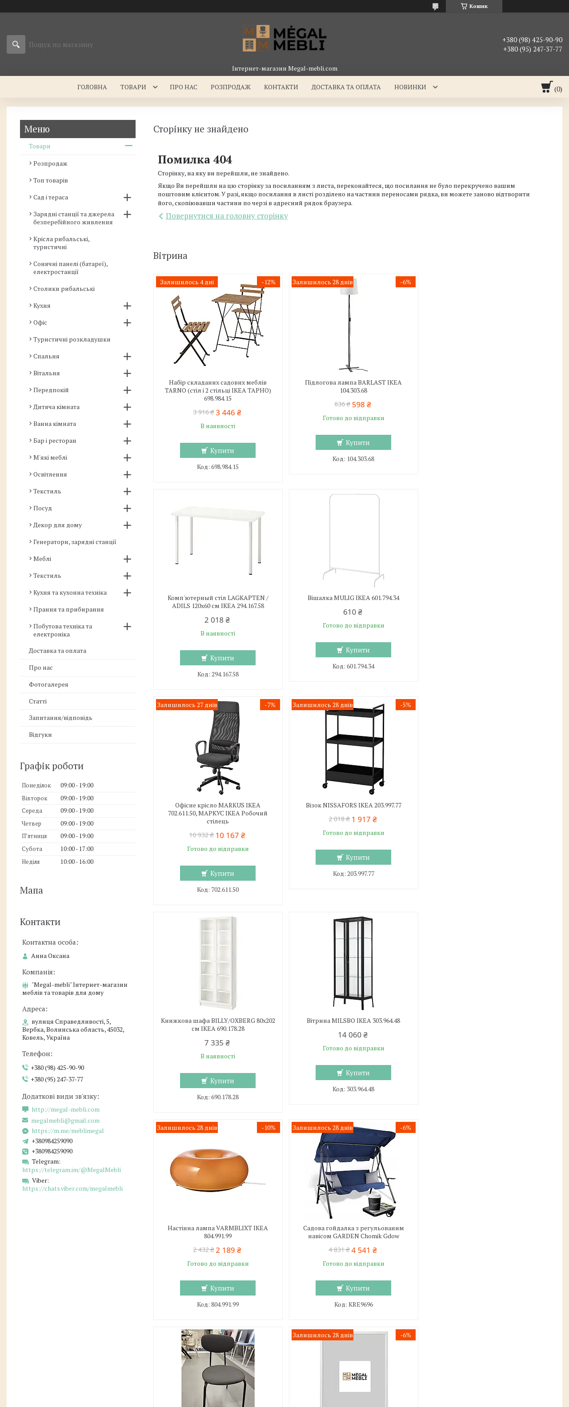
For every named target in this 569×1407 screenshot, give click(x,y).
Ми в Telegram (458, 1347)
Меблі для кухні (36, 1270)
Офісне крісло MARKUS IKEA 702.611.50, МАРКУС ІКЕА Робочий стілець (351, 606)
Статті (38, 701)
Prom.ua (326, 1382)
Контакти (281, 87)
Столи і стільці (34, 1309)
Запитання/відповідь (60, 717)
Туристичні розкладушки (72, 339)
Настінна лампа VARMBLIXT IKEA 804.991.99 (485, 817)
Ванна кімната (54, 423)
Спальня (46, 356)
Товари (133, 87)
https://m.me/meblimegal (68, 1131)
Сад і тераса (50, 197)
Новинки (410, 87)
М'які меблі (50, 457)
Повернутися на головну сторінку (227, 216)
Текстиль (47, 491)
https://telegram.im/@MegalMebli (71, 1169)
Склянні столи (35, 1283)
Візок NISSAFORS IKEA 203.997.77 (485, 598)
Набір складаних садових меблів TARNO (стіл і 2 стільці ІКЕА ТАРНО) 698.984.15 (217, 390)
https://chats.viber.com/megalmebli (72, 1188)
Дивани (307, 1296)
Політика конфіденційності (395, 1398)
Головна (92, 87)
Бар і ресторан (54, 440)
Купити (221, 450)
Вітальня (46, 373)
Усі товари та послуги (506, 1125)
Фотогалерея (48, 684)
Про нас (183, 87)
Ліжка (163, 1296)
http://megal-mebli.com (66, 1109)
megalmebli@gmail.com (65, 1121)
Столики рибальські (64, 288)
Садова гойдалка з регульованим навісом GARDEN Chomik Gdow (217, 1025)
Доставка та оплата (346, 87)
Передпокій (51, 390)
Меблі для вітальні (324, 1270)
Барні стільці (32, 1296)
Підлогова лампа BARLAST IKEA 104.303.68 (351, 386)
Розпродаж (231, 87)
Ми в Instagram (459, 1322)
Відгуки (40, 734)
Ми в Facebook (458, 1335)
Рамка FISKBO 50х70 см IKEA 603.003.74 (485, 1021)
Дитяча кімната (56, 406)
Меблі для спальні (182, 1270)
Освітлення (50, 474)
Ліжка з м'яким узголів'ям (193, 1283)
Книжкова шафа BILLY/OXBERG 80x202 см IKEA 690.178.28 (217, 817)
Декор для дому (57, 525)
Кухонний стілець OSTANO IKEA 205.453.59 (351, 1025)
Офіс (40, 322)
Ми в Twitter (455, 1309)
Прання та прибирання (68, 609)
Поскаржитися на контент (325, 1398)
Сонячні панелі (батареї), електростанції (70, 267)
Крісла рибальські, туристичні (61, 242)
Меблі (42, 558)
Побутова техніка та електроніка (62, 630)
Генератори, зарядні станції (74, 541)
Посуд (42, 508)
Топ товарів (50, 180)
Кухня (42, 305)
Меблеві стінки (318, 1283)
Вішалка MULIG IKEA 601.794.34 (217, 598)
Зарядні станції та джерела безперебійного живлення (73, 218)
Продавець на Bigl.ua (284, 1390)
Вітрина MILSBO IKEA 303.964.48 (351, 813)
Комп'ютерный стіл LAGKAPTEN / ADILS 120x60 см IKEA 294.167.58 (485, 386)
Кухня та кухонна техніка (70, 592)
